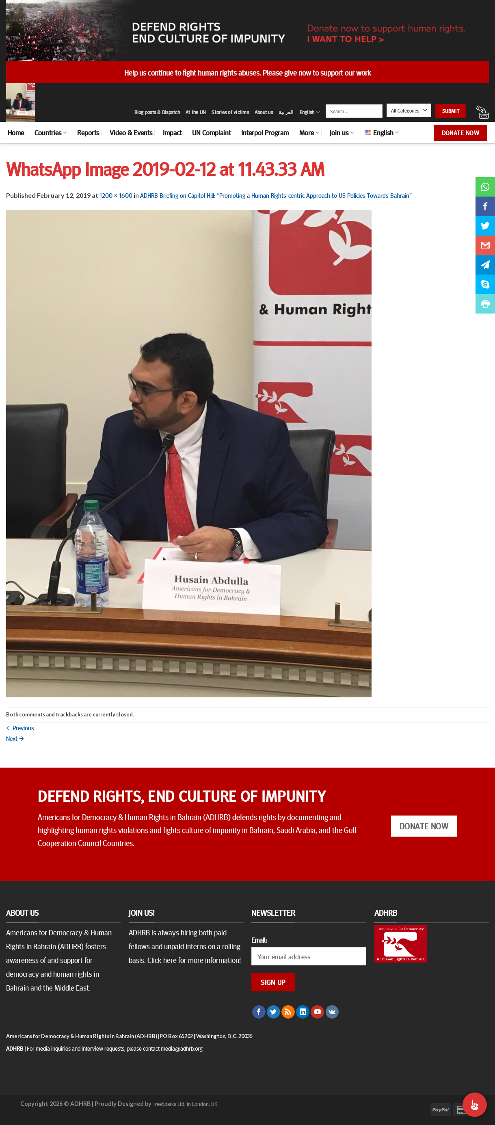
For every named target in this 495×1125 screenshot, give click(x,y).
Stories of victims (230, 112)
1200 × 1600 (115, 194)
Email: (259, 940)
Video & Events (131, 132)
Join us (342, 132)
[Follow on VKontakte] (332, 1012)
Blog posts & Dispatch (157, 112)
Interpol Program (265, 132)
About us (264, 112)
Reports (88, 132)
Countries (51, 132)
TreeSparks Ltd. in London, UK (185, 1103)
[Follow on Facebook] (259, 1012)
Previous (20, 727)
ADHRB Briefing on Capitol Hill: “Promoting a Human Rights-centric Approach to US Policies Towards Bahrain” (276, 194)
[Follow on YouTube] (317, 1012)
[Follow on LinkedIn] (302, 1012)
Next (15, 737)
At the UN (196, 112)
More (309, 132)
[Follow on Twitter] (273, 1012)
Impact (172, 132)
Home (16, 132)
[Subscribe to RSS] (288, 1012)
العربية (286, 112)
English (310, 112)
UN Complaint (211, 132)
